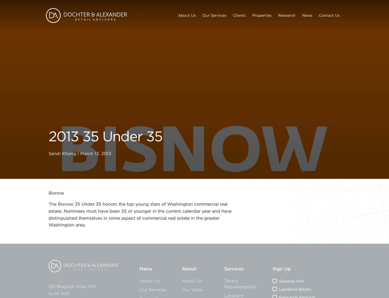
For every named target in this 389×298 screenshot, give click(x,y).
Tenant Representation (240, 283)
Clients (239, 15)
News (307, 15)
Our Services (214, 15)
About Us (187, 15)
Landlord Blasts (294, 289)
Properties (262, 15)
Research (287, 15)
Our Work (192, 289)
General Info (291, 281)
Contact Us (329, 15)
